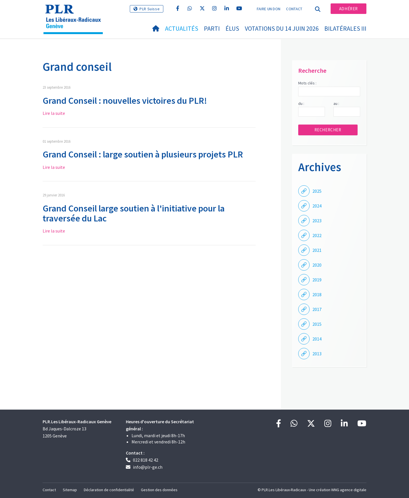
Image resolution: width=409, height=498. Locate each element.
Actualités (181, 28)
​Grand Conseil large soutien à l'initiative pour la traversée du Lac (134, 213)
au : (336, 103)
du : (301, 103)
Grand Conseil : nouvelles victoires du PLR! (125, 100)
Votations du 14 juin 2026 (282, 28)
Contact (294, 8)
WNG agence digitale (348, 489)
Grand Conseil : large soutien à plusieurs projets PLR (143, 154)
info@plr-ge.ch (147, 467)
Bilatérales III (345, 28)
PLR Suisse (149, 8)
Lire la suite (54, 113)
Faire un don (269, 8)
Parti (212, 28)
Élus (232, 28)
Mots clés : (307, 83)
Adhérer (348, 8)
